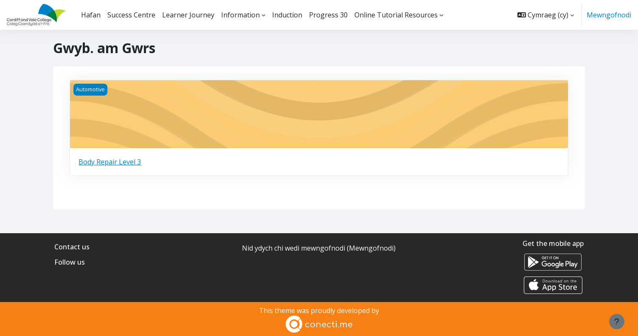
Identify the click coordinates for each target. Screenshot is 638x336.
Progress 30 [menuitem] (328, 15)
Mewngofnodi (609, 15)
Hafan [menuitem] (91, 15)
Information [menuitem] (240, 15)
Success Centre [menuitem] (131, 15)
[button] (545, 15)
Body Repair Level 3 (110, 162)
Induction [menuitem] (287, 15)
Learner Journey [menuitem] (188, 15)
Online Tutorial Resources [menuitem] (396, 15)
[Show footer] (616, 321)
